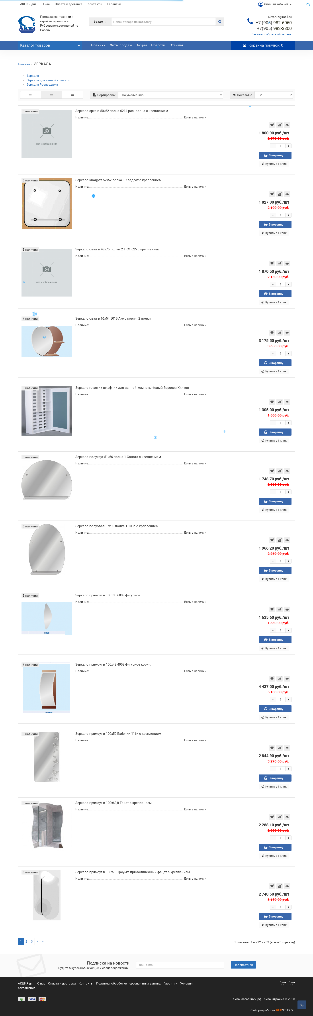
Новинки (98, 45)
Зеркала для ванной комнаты (48, 80)
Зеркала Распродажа (42, 84)
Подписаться (243, 965)
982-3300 (274, 28)
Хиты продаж (121, 45)
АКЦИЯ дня (28, 4)
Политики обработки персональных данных (128, 983)
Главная (24, 64)
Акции (142, 45)
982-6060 (274, 22)
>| (43, 941)
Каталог (50, 44)
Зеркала (33, 75)
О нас (46, 4)
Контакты (95, 4)
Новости (158, 45)
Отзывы (176, 45)
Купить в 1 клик (274, 163)
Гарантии (114, 4)
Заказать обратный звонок (272, 34)
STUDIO (284, 1010)
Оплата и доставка (68, 4)
